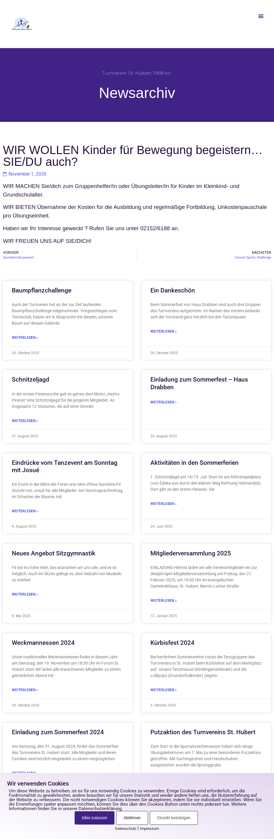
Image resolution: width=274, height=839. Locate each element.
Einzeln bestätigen (174, 817)
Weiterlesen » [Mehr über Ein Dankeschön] (163, 331)
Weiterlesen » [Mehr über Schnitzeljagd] (25, 421)
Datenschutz (125, 828)
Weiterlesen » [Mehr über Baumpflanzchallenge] (25, 338)
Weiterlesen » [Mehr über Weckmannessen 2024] (25, 690)
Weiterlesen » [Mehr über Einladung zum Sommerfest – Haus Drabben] (163, 402)
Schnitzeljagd (30, 379)
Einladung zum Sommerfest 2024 (58, 732)
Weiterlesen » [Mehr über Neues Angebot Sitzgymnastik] (25, 594)
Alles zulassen (94, 817)
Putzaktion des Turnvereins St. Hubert (202, 732)
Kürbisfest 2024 (172, 642)
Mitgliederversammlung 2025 (190, 553)
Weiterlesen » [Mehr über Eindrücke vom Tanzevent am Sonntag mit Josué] (25, 511)
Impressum (149, 828)
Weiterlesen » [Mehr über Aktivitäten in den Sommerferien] (163, 504)
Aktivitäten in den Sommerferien (194, 462)
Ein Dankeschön (172, 290)
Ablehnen (132, 817)
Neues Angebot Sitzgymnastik (53, 553)
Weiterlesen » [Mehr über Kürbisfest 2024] (163, 690)
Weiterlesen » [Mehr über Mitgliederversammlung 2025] (163, 600)
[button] (261, 16)
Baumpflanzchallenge (41, 290)
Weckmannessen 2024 (43, 642)
